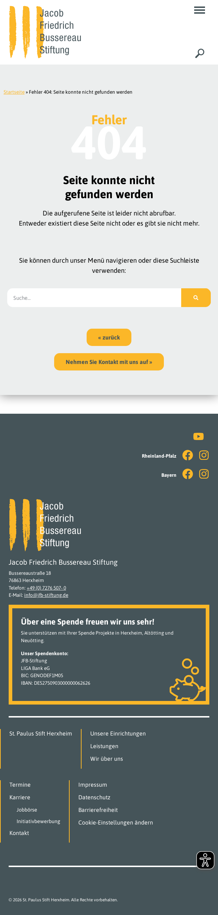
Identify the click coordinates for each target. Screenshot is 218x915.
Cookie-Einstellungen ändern (115, 822)
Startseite (14, 92)
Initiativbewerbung (38, 821)
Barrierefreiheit (98, 810)
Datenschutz (94, 797)
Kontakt (19, 833)
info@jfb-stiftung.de (46, 595)
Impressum (92, 784)
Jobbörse (27, 810)
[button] (199, 10)
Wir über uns (106, 758)
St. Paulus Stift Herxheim (40, 733)
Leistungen (104, 746)
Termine (20, 784)
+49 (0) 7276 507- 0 (46, 588)
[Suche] (196, 297)
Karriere (19, 797)
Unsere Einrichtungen (118, 733)
